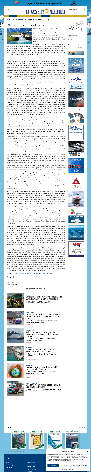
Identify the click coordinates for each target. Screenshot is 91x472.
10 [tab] (20, 451)
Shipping (8, 462)
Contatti (75, 9)
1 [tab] (68, 44)
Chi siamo (69, 9)
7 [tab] (77, 44)
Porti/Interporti (10, 465)
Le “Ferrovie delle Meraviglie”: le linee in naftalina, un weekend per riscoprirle (44, 297)
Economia (46, 16)
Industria (29, 16)
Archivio (81, 427)
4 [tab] (11, 451)
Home (8, 19)
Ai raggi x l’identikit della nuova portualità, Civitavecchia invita (40, 350)
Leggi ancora (76, 39)
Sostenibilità (31, 462)
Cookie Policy (64, 469)
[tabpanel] (76, 39)
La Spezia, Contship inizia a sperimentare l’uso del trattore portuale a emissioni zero (44, 316)
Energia (28, 324)
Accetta (53, 465)
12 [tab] (23, 451)
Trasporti (9, 467)
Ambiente (13, 16)
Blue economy (22, 19)
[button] (87, 451)
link (63, 131)
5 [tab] (74, 44)
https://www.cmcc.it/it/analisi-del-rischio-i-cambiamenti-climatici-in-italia (29, 274)
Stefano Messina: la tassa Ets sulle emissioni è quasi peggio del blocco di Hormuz (42, 334)
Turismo (54, 16)
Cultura (62, 16)
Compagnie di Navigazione (31, 466)
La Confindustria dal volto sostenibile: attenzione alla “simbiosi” (42, 368)
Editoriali (78, 16)
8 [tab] (17, 451)
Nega (65, 465)
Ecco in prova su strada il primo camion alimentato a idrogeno (43, 385)
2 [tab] (70, 44)
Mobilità (21, 16)
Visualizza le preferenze (80, 465)
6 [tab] (14, 451)
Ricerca (37, 16)
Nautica (69, 16)
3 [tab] (71, 44)
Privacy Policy (71, 469)
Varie (7, 470)
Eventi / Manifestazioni (32, 360)
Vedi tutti (79, 47)
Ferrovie (28, 307)
